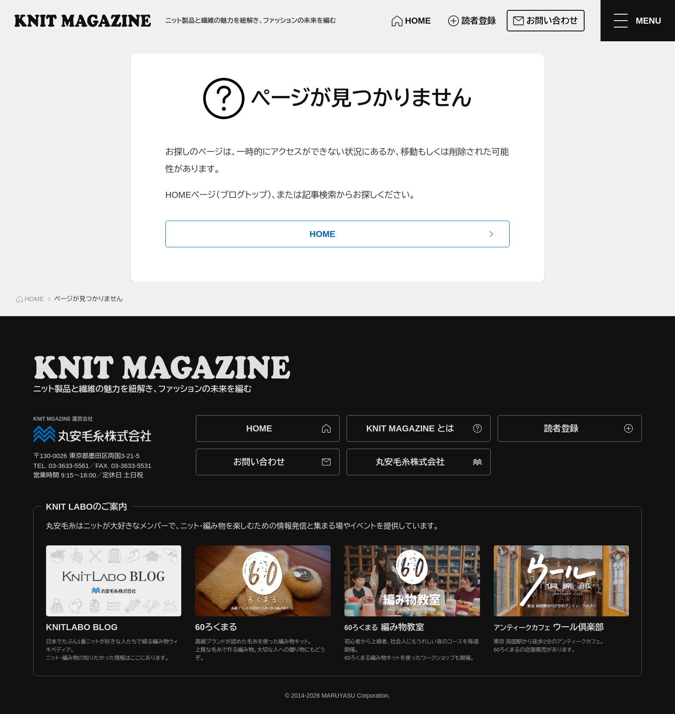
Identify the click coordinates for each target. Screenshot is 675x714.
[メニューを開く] (637, 20)
